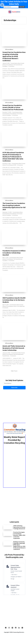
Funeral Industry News (16, 63)
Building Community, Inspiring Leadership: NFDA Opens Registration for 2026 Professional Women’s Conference (19, 545)
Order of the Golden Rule (18, 306)
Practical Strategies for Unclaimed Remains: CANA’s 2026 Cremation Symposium (19, 535)
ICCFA (14, 165)
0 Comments (11, 66)
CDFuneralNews (9, 49)
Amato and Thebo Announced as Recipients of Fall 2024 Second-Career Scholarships (14, 348)
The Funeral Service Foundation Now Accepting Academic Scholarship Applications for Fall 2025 (14, 206)
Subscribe (14, 388)
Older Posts (14, 371)
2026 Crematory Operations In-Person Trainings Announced (19, 527)
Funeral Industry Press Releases (10, 114)
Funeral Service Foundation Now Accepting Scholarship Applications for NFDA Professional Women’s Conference (14, 56)
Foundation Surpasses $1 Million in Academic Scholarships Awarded (14, 253)
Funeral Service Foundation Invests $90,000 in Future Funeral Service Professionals (13, 107)
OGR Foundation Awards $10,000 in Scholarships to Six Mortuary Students (14, 300)
